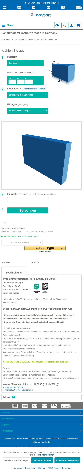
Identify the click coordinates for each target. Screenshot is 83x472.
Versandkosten (45, 439)
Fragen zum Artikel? (13, 388)
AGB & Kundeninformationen (59, 468)
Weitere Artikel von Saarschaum (18, 390)
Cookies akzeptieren (42, 460)
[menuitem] (5, 25)
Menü (5, 24)
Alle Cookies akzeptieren (67, 460)
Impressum (16, 468)
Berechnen (28, 210)
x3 (26, 78)
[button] (45, 249)
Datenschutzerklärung (34, 468)
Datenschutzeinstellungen (16, 460)
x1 (10, 78)
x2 (18, 78)
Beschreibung (14, 272)
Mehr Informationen (45, 455)
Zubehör (9, 397)
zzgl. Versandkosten (18, 228)
